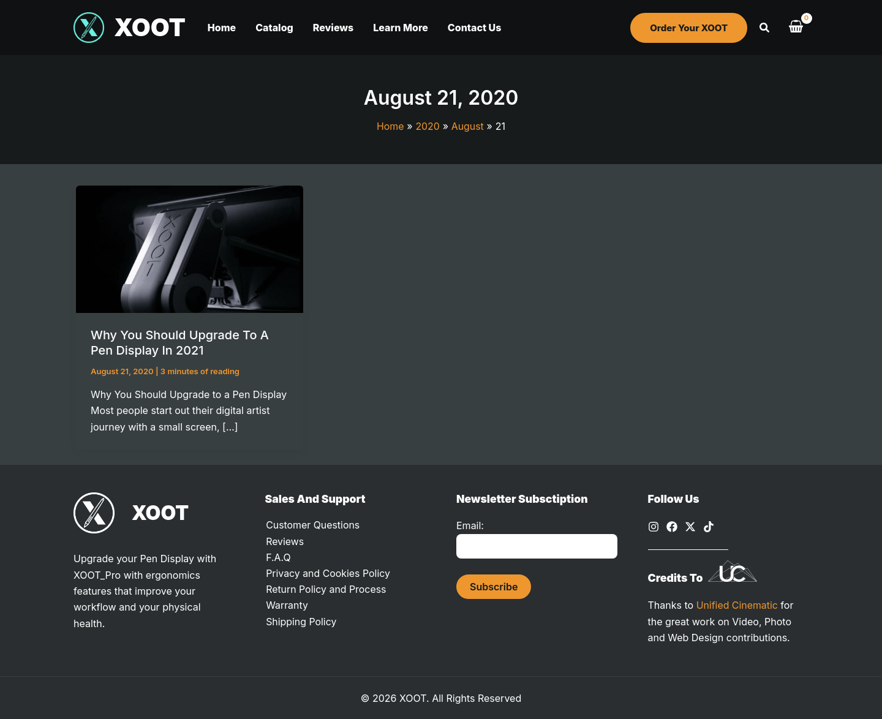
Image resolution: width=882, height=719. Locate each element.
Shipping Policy (300, 622)
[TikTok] (708, 526)
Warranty (286, 606)
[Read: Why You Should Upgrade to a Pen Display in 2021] (189, 248)
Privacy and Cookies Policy (327, 574)
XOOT (150, 27)
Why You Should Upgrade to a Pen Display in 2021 (180, 343)
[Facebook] (671, 526)
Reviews (284, 541)
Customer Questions (312, 525)
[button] (688, 28)
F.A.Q (277, 557)
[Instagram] (653, 526)
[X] (690, 526)
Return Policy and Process (325, 590)
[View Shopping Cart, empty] (796, 27)
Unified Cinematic (737, 604)
